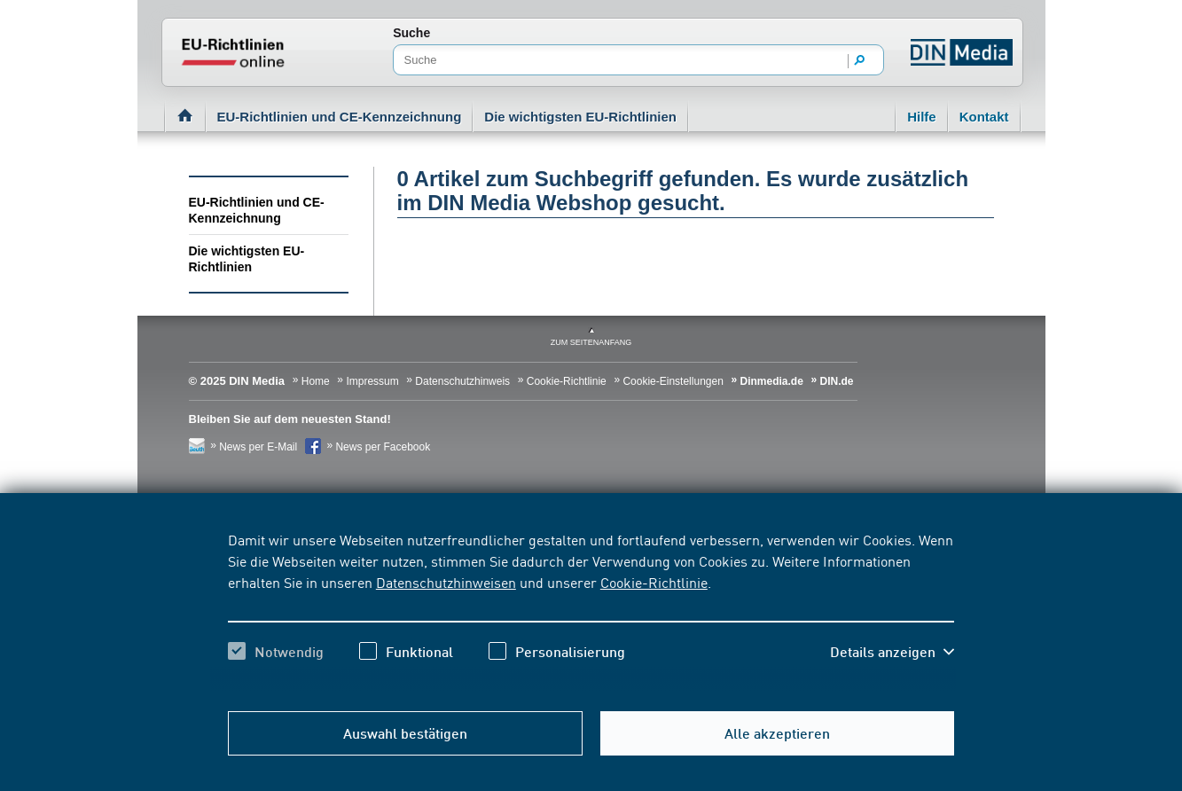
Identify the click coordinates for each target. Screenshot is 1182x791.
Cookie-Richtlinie (654, 581)
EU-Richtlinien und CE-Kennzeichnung (339, 116)
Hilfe (921, 116)
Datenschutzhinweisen (446, 581)
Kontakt (984, 116)
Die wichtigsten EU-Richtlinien (580, 116)
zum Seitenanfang (591, 342)
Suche (411, 33)
